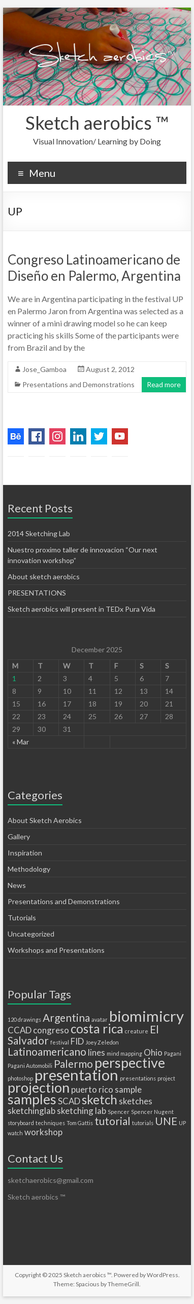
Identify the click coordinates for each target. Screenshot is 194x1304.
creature (136, 1031)
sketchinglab (31, 1110)
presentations (138, 1078)
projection (39, 1087)
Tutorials (22, 917)
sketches (135, 1101)
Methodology (29, 869)
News (17, 885)
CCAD (19, 1030)
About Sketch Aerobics (45, 820)
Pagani (172, 1053)
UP (182, 1123)
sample (128, 1089)
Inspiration (25, 852)
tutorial (112, 1120)
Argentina (66, 1017)
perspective (129, 1062)
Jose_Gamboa (44, 369)
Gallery (19, 836)
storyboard (21, 1123)
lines (96, 1052)
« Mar (20, 741)
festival (59, 1042)
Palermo (73, 1063)
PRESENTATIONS (37, 592)
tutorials (142, 1123)
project (166, 1078)
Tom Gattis (80, 1123)
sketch (99, 1099)
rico (106, 1089)
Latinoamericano (47, 1051)
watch (15, 1133)
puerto (84, 1089)
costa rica (97, 1028)
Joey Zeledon (102, 1042)
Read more (164, 384)
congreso (51, 1030)
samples (32, 1099)
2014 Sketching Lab (39, 533)
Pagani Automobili (30, 1065)
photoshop (20, 1078)
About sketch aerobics (44, 576)
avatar (99, 1019)
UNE (166, 1120)
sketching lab (81, 1110)
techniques (50, 1123)
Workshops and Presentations (56, 950)
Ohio (153, 1052)
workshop (43, 1132)
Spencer (119, 1111)
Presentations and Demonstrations (78, 384)
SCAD (69, 1101)
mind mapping (124, 1053)
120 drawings (24, 1019)
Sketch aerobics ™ (97, 122)
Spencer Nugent (152, 1111)
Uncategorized (31, 933)
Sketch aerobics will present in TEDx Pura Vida (81, 609)
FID (77, 1041)
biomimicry (146, 1016)
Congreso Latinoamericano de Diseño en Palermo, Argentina (94, 267)
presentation (76, 1075)
